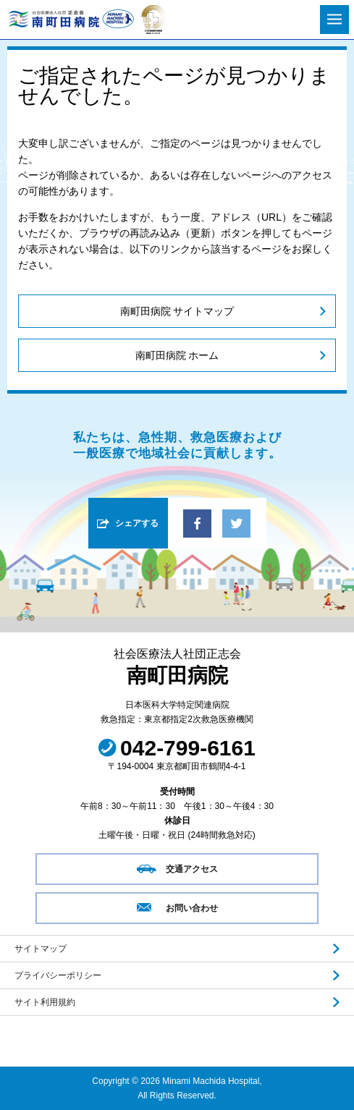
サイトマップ (40, 949)
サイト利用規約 (44, 1002)
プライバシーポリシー (57, 975)
